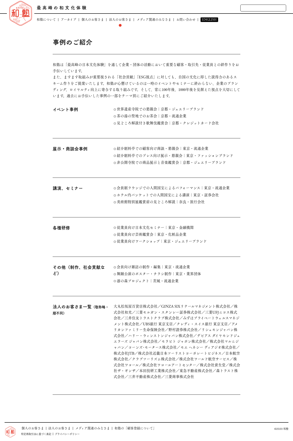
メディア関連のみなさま (154, 19)
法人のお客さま (120, 19)
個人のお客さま (92, 19)
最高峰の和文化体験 (62, 7)
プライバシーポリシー (67, 434)
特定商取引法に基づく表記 (36, 434)
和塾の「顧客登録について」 (135, 428)
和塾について (46, 19)
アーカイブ (68, 19)
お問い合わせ (185, 19)
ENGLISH (209, 19)
